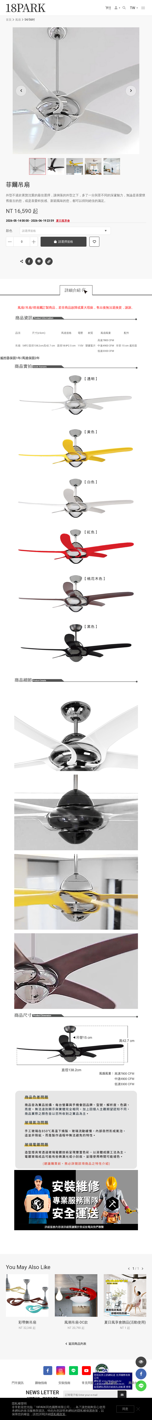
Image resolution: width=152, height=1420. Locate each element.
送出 (122, 1394)
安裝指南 (64, 1383)
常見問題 (88, 1383)
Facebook (29, 261)
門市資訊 (18, 1383)
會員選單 (116, 7)
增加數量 (34, 242)
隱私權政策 (57, 1414)
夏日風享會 (63, 220)
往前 (128, 1268)
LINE (39, 261)
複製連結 (49, 260)
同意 (125, 1409)
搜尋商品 (124, 7)
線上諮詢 (111, 1383)
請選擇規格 (64, 230)
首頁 (8, 19)
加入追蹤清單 (94, 241)
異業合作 (134, 1383)
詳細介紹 (73, 290)
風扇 (18, 19)
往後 (142, 1268)
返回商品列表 (77, 1344)
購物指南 (41, 1383)
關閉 (138, 1409)
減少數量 (10, 242)
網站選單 (143, 8)
